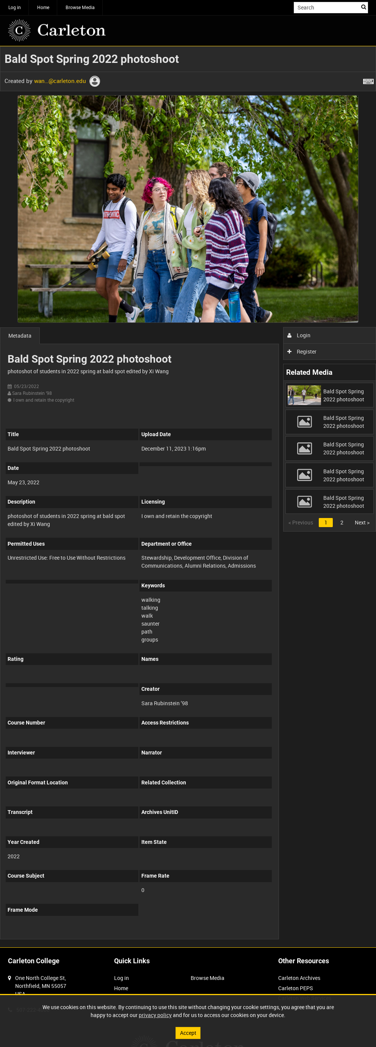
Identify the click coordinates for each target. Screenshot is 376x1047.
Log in (14, 7)
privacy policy (155, 1015)
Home (43, 7)
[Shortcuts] (368, 80)
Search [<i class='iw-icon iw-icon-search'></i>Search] (363, 6)
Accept (188, 1032)
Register (301, 351)
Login (298, 335)
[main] (188, 496)
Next (362, 522)
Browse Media (80, 7)
